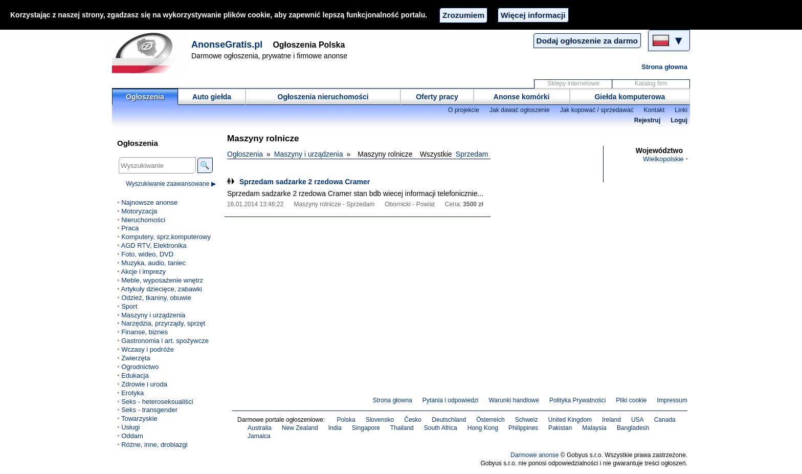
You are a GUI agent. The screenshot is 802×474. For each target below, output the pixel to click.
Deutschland (449, 419)
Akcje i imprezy (143, 271)
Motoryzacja (139, 211)
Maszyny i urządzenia (308, 154)
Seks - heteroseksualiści (157, 401)
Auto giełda (211, 97)
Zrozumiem (463, 15)
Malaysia (594, 428)
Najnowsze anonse (149, 202)
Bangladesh (633, 428)
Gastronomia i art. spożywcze (165, 340)
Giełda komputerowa (629, 97)
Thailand (402, 428)
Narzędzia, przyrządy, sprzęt (163, 323)
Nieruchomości (143, 220)
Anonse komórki (522, 97)
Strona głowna (664, 67)
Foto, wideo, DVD (147, 254)
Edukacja (135, 375)
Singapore (366, 428)
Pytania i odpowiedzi (450, 400)
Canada (665, 419)
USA (637, 419)
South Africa (440, 428)
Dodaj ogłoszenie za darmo (587, 40)
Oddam (132, 436)
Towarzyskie (139, 418)
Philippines (523, 428)
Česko (412, 419)
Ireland (611, 419)
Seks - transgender (149, 410)
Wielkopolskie (663, 159)
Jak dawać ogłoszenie (519, 110)
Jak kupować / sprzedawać (597, 110)
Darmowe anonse (534, 455)
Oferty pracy (437, 97)
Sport (129, 306)
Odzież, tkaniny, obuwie (156, 297)
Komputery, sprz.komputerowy (166, 237)
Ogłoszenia (145, 97)
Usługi (130, 427)
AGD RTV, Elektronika (153, 245)
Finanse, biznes (144, 332)
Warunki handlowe (513, 400)
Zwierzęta (135, 358)
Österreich (490, 419)
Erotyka (132, 393)
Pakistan (560, 428)
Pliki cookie (631, 400)
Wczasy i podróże (147, 349)
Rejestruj (647, 120)
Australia (260, 428)
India (335, 428)
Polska (346, 419)
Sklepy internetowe (573, 83)
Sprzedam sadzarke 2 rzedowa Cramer (304, 182)
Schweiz (526, 419)
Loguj (679, 120)
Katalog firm (651, 83)
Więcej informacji (533, 15)
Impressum (672, 400)
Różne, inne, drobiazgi (154, 444)
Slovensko (380, 419)
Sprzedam (472, 154)
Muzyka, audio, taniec (153, 263)
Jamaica (259, 436)
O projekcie (463, 110)
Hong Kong (482, 428)
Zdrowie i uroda (144, 384)
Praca (130, 228)
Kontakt (653, 110)
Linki (681, 110)
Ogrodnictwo (140, 367)
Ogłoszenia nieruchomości (323, 97)
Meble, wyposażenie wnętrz (162, 280)
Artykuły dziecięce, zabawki (161, 289)
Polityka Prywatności (577, 400)
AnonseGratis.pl (226, 44)
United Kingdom (570, 419)
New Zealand (300, 428)
